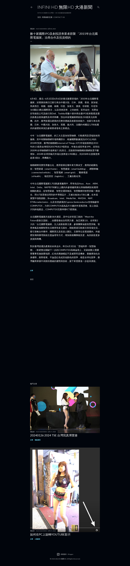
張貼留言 (38, 440)
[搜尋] (98, 6)
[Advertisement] (65, 360)
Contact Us (59, 17)
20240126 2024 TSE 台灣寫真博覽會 (54, 435)
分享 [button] (31, 270)
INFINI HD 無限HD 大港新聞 (64, 7)
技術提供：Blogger (65, 554)
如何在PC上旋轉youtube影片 (50, 534)
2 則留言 (37, 539)
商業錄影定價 (47, 17)
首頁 (39, 17)
